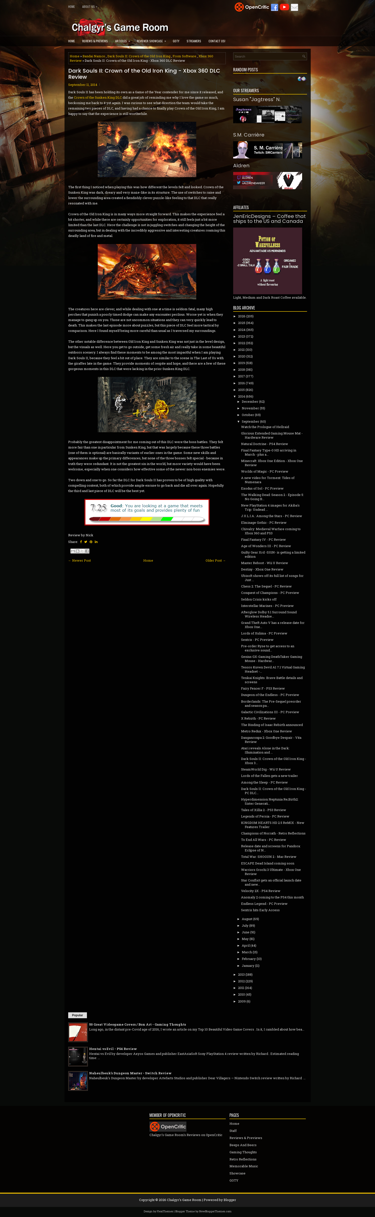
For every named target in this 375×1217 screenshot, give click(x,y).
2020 (241, 356)
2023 (241, 336)
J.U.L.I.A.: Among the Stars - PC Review (271, 516)
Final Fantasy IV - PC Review (263, 539)
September (250, 421)
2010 (241, 994)
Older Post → (216, 560)
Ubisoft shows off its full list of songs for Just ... (272, 577)
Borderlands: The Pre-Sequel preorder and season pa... (271, 703)
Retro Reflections (243, 1159)
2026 (241, 316)
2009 (242, 1001)
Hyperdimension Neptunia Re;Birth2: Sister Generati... (269, 801)
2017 (241, 376)
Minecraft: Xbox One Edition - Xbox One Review (272, 463)
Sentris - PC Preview (257, 639)
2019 (241, 363)
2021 (241, 349)
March (247, 952)
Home (71, 6)
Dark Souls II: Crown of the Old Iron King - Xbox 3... (273, 760)
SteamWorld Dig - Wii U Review (266, 769)
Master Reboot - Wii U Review (264, 563)
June (245, 932)
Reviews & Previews (95, 41)
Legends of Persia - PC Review (265, 816)
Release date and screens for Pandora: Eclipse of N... (271, 848)
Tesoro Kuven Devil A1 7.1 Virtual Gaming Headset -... (273, 669)
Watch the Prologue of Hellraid (265, 427)
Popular (77, 1015)
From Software (184, 56)
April (246, 945)
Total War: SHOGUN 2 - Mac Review (268, 856)
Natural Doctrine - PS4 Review (264, 444)
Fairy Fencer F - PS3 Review (263, 688)
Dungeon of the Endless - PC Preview (270, 695)
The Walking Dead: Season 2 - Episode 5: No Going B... (272, 497)
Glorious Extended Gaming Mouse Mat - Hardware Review (272, 435)
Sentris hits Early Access (260, 910)
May (245, 939)
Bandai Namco (93, 56)
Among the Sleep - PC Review (264, 782)
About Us (91, 5)
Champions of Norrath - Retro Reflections (273, 833)
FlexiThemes (165, 1211)
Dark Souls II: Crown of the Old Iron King (138, 56)
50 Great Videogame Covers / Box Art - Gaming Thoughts (137, 1024)
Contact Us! (217, 41)
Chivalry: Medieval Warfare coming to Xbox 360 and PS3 (271, 531)
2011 (241, 988)
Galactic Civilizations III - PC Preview (270, 712)
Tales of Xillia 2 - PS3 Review (263, 810)
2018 (241, 369)
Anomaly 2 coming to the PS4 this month (272, 897)
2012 (241, 981)
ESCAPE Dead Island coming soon (267, 863)
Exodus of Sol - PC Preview (262, 488)
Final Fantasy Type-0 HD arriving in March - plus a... (268, 452)
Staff (233, 1130)
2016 (241, 383)
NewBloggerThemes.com (215, 1211)
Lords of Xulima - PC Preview (264, 633)
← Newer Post (79, 560)
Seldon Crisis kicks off (259, 599)
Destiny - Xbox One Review (262, 569)
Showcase (237, 1173)
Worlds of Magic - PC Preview (264, 471)
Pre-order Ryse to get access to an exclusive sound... (267, 648)
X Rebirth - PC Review (258, 718)
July (245, 925)
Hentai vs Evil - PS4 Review (113, 1049)
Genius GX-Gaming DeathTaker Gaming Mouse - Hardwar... (271, 658)
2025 (241, 323)
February (249, 958)
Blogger (230, 1200)
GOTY (176, 41)
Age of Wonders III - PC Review (266, 546)
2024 (241, 329)
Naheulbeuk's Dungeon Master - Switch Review (130, 1073)
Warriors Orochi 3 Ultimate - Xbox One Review (271, 871)
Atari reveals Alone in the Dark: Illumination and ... (265, 750)
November (250, 408)
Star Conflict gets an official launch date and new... (271, 882)
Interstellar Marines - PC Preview (267, 605)
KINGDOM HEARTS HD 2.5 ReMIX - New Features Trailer (272, 824)
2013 (241, 974)
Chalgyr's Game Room (184, 1200)
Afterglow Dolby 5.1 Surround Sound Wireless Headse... (269, 614)
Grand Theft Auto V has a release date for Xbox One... (273, 624)
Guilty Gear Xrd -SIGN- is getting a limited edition (273, 554)
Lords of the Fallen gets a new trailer (269, 775)
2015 (241, 389)
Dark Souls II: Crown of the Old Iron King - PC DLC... (273, 790)
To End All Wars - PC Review (263, 839)
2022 (241, 343)
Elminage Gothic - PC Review (264, 522)
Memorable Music (243, 1166)
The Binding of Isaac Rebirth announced (272, 725)
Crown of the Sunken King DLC (98, 97)
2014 (241, 396)
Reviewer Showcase (153, 39)
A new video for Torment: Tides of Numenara (267, 480)
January (248, 965)
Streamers (194, 41)
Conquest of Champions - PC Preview (270, 592)
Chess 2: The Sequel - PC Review (266, 586)
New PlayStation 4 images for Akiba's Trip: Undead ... (270, 507)
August (247, 919)
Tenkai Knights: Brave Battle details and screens (272, 680)
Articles (124, 39)
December (250, 401)
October (248, 415)
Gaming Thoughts (243, 1152)
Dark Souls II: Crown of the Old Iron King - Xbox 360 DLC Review (144, 74)
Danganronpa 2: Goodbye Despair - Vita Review (271, 739)
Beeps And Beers (243, 1145)
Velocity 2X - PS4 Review (260, 891)
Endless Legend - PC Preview (264, 903)
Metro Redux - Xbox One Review (266, 731)
